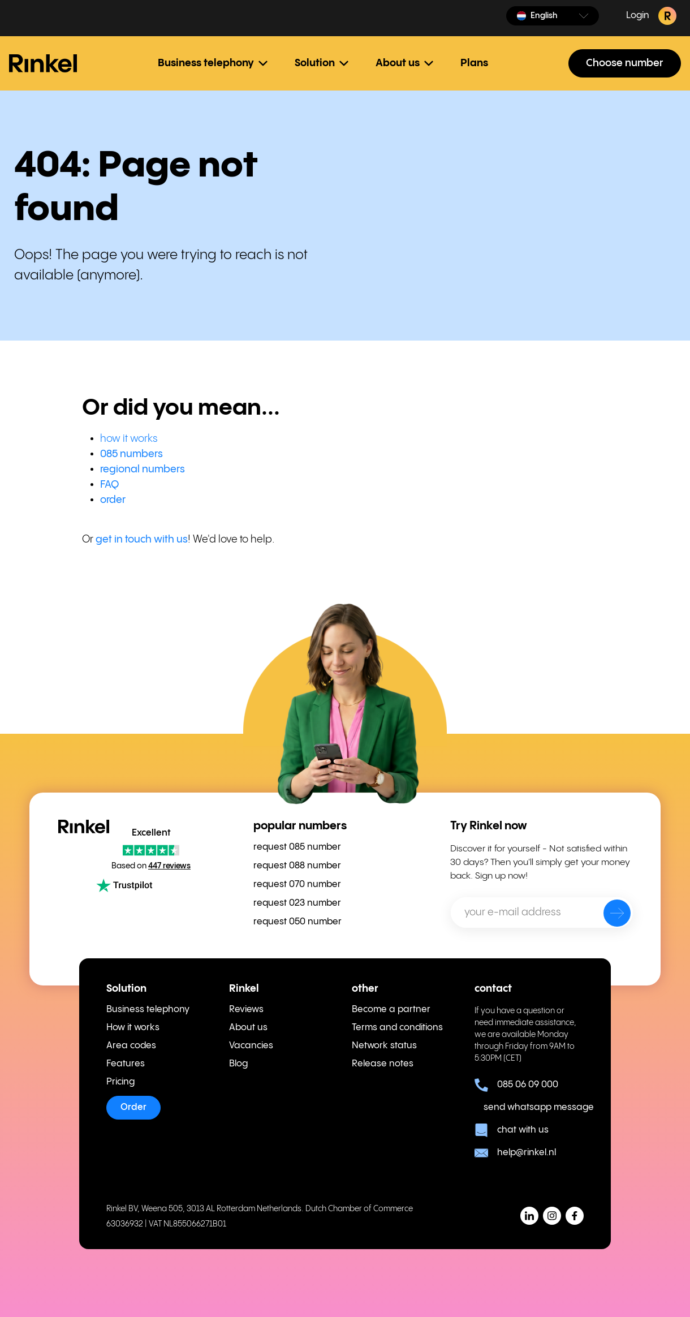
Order (133, 1107)
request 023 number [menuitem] (297, 903)
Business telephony (147, 1009)
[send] (609, 915)
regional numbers (142, 469)
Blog (238, 1064)
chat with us (512, 1130)
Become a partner (391, 1009)
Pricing (120, 1082)
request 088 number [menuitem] (297, 866)
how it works (129, 438)
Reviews (246, 1009)
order (113, 499)
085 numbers (131, 454)
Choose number (624, 63)
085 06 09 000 (516, 1085)
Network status (384, 1046)
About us (248, 1027)
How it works (132, 1027)
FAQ (109, 484)
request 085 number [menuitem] (297, 847)
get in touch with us (142, 539)
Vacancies (251, 1046)
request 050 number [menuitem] (297, 922)
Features (125, 1064)
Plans (474, 63)
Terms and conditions (397, 1027)
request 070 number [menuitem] (297, 884)
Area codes (131, 1046)
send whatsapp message (534, 1107)
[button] (552, 15)
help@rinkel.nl (515, 1153)
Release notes (382, 1064)
